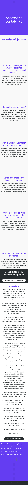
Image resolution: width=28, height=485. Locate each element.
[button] (14, 2)
